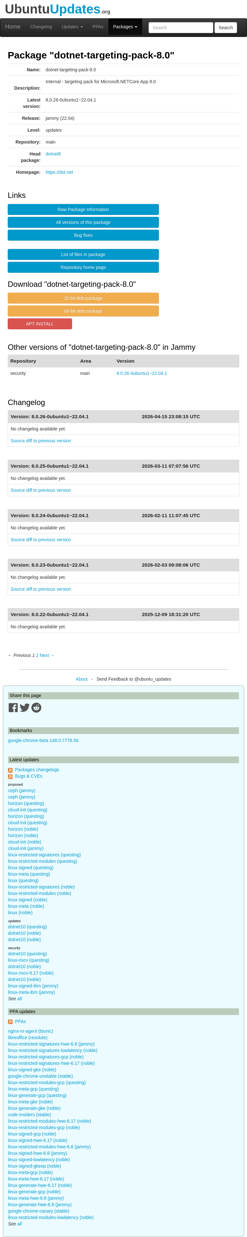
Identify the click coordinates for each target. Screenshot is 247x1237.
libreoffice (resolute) (28, 1037)
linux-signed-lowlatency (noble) (39, 1159)
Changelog (41, 26)
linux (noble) (20, 912)
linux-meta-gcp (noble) (30, 1172)
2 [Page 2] (37, 655)
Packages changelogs (37, 769)
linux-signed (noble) (27, 899)
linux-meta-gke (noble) (30, 1101)
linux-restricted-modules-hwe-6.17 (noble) (49, 1121)
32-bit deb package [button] (83, 298)
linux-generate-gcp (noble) (34, 1191)
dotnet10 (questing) (27, 926)
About (82, 679)
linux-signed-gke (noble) (32, 1069)
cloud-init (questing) (27, 809)
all (19, 998)
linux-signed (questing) (30, 867)
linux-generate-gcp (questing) (37, 1095)
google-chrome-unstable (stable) (40, 1076)
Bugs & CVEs (28, 776)
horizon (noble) (23, 829)
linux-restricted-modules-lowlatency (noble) (51, 1217)
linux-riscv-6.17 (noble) (31, 973)
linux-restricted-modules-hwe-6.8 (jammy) (49, 1146)
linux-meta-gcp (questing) (33, 1088)
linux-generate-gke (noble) (34, 1108)
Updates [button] (72, 26)
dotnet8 (53, 153)
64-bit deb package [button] (83, 311)
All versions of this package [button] (83, 222)
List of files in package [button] (83, 254)
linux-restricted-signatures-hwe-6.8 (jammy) (51, 1044)
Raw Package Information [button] (83, 209)
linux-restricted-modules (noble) (39, 893)
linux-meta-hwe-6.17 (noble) (36, 1178)
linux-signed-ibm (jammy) (33, 985)
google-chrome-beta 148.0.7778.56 (43, 740)
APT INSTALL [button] (40, 323)
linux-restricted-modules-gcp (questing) (47, 1082)
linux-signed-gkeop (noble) (34, 1166)
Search (226, 27)
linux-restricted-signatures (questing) (44, 854)
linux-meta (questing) (29, 874)
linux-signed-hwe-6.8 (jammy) (37, 1153)
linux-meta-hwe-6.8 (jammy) (36, 1198)
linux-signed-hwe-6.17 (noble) (37, 1140)
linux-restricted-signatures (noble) (41, 886)
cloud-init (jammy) (25, 848)
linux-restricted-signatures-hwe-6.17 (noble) (51, 1063)
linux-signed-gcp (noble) (32, 1133)
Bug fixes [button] (83, 235)
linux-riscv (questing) (28, 960)
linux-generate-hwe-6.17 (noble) (40, 1185)
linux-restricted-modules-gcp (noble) (44, 1127)
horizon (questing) (26, 803)
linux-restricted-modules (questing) (42, 861)
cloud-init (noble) (24, 841)
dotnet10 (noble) (24, 933)
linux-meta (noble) (26, 906)
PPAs (98, 26)
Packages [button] (125, 26)
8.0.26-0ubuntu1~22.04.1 (141, 373)
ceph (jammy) (21, 790)
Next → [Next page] (47, 655)
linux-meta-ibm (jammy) (31, 992)
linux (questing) (23, 880)
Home (13, 26)
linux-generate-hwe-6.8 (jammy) (40, 1204)
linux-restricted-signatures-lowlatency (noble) (52, 1050)
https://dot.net (59, 172)
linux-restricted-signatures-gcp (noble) (46, 1056)
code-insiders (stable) (29, 1114)
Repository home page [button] (83, 267)
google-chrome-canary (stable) (38, 1211)
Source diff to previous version (41, 440)
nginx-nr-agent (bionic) (30, 1031)
